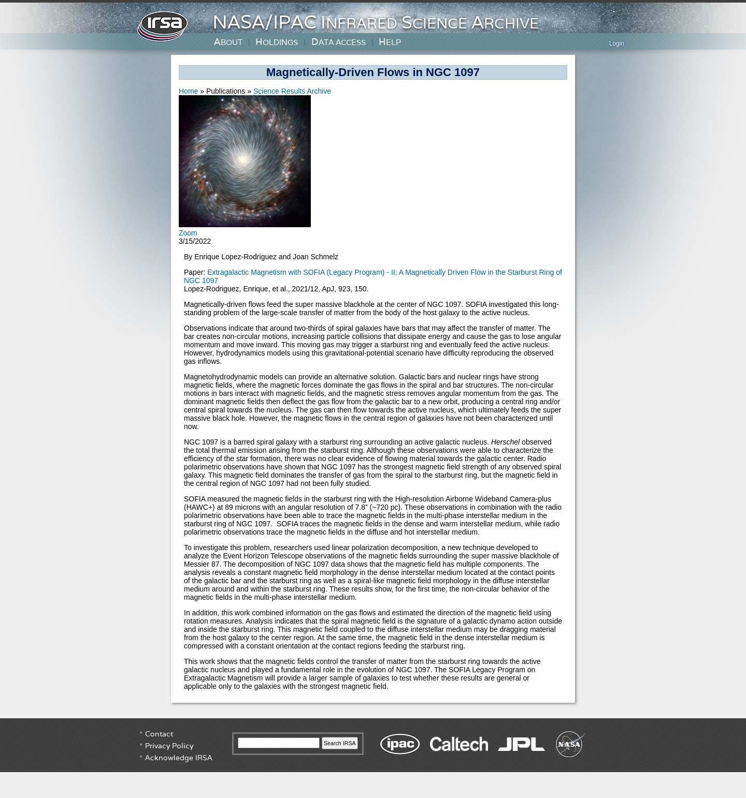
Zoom (188, 233)
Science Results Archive (292, 91)
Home (189, 91)
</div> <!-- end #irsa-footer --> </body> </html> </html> (373, 757)
